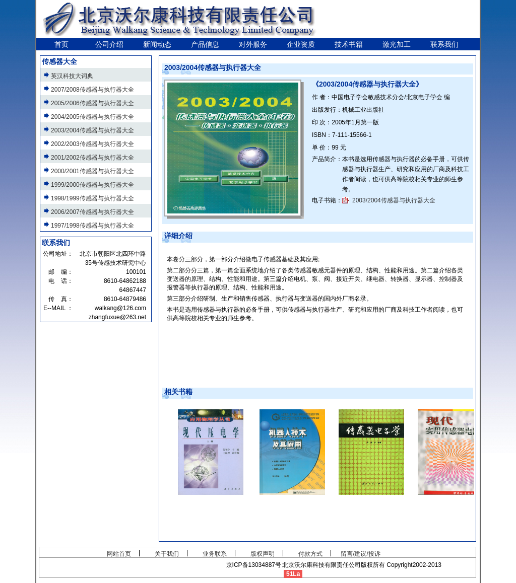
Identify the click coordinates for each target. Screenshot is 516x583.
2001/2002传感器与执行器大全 (92, 157)
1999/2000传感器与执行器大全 (92, 184)
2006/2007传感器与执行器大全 (92, 211)
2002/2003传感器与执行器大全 (92, 144)
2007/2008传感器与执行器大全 (92, 89)
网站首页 (119, 553)
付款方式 (310, 553)
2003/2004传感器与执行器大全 (393, 200)
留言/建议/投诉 (360, 553)
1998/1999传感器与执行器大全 (92, 198)
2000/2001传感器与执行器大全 (92, 171)
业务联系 (215, 553)
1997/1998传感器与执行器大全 (92, 225)
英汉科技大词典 (72, 76)
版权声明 (262, 553)
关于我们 (167, 553)
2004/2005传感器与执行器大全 (92, 116)
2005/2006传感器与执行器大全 (92, 103)
